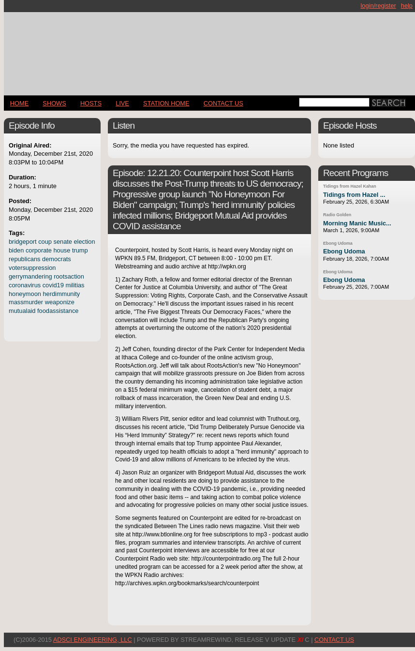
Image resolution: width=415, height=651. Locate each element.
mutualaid (22, 310)
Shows (54, 103)
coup (45, 241)
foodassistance (57, 310)
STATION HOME (166, 103)
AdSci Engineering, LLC (92, 639)
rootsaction (69, 276)
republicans (24, 259)
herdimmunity (61, 293)
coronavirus (25, 285)
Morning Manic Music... (357, 223)
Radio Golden (337, 214)
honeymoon (25, 293)
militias (74, 285)
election (84, 241)
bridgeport (23, 241)
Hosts (91, 103)
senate (63, 241)
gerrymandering (30, 276)
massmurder (26, 302)
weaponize (59, 302)
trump (80, 250)
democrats (56, 259)
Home (19, 103)
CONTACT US (223, 103)
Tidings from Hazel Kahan (349, 186)
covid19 (53, 285)
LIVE (122, 103)
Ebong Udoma (338, 243)
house (62, 250)
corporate (39, 250)
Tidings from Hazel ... (354, 194)
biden (16, 250)
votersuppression (32, 267)
